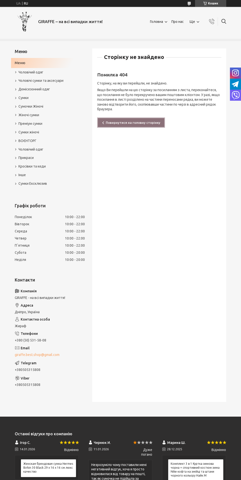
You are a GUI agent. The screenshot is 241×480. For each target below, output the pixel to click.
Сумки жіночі (28, 132)
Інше (22, 175)
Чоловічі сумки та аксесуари (40, 81)
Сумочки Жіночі (30, 106)
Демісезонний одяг (34, 89)
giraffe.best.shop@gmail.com (37, 355)
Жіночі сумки (28, 115)
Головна (156, 22)
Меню (20, 63)
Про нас (177, 22)
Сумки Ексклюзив (32, 183)
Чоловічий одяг (30, 72)
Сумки (23, 98)
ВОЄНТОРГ (27, 141)
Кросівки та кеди (32, 166)
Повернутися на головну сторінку (133, 122)
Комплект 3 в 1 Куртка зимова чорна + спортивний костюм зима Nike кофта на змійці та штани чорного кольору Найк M (195, 469)
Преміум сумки (30, 124)
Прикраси (26, 158)
